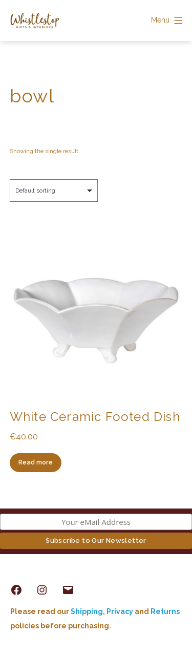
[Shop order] (54, 190)
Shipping (87, 611)
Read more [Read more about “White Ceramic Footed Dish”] (35, 462)
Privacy (119, 611)
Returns (165, 611)
